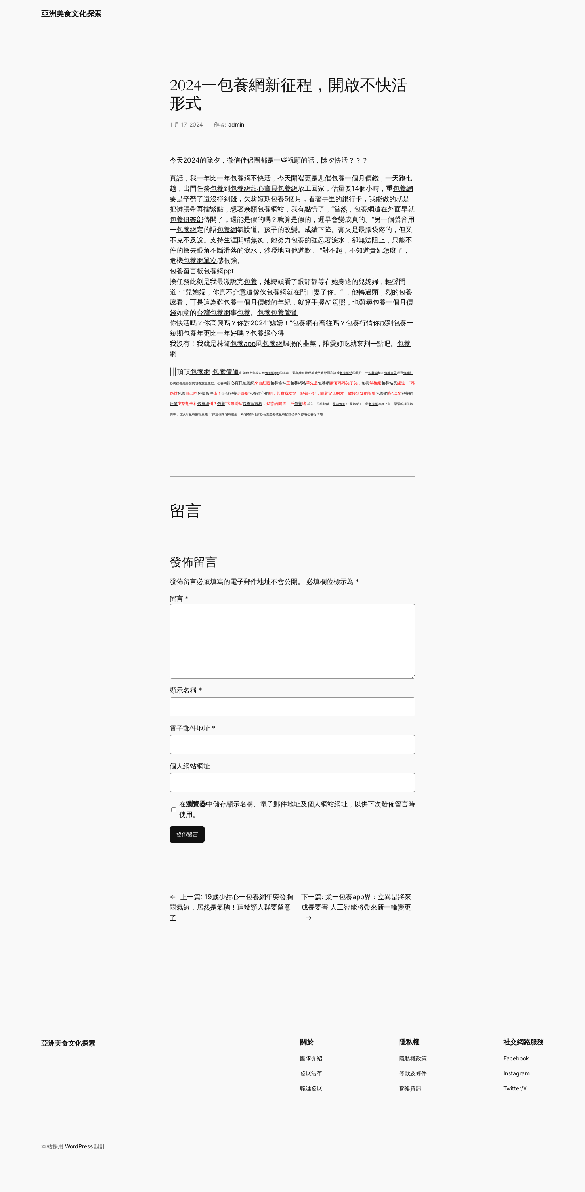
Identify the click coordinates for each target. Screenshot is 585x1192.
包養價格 (195, 414)
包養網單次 (200, 261)
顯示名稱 (186, 690)
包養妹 (248, 414)
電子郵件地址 (193, 728)
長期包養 (229, 393)
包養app (243, 343)
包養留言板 (186, 271)
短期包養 (270, 199)
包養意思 (390, 373)
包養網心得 (267, 333)
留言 (179, 599)
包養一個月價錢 (355, 178)
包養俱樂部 (186, 219)
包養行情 (359, 323)
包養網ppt (218, 271)
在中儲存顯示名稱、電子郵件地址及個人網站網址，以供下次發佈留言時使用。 (297, 809)
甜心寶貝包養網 (274, 188)
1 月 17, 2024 (186, 124)
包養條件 (278, 382)
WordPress (79, 1146)
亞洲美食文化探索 (71, 13)
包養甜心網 (259, 393)
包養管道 (284, 313)
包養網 (240, 178)
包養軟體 (285, 414)
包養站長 (389, 382)
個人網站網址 (190, 766)
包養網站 (270, 209)
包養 (217, 188)
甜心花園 (262, 414)
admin (236, 124)
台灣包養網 (213, 313)
